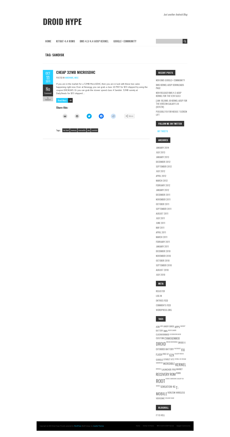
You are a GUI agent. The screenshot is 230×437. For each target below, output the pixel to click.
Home (48, 41)
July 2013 (160, 152)
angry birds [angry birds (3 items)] (168, 326)
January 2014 (162, 147)
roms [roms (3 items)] (178, 373)
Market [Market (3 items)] (179, 369)
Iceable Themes (98, 426)
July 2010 (160, 274)
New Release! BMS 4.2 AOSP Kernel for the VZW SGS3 (168, 94)
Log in (159, 295)
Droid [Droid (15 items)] (161, 344)
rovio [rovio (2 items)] (168, 378)
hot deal (66, 130)
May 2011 (160, 227)
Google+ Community (124, 41)
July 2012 (160, 171)
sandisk (94, 130)
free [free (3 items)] (164, 353)
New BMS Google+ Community (170, 80)
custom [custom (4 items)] (160, 338)
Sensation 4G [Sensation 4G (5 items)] (167, 387)
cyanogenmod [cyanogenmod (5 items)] (172, 338)
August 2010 (162, 270)
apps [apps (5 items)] (177, 327)
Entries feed (162, 300)
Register (160, 291)
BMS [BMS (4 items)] (166, 331)
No (48, 89)
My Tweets (162, 131)
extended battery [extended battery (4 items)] (165, 349)
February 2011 (163, 241)
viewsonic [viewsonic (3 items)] (160, 398)
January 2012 (162, 190)
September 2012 (164, 166)
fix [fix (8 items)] (183, 349)
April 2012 (161, 175)
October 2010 (163, 260)
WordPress (77, 426)
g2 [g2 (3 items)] (168, 353)
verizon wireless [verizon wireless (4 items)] (176, 392)
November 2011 (163, 199)
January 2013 (162, 157)
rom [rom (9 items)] (173, 374)
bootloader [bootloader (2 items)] (172, 330)
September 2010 (164, 265)
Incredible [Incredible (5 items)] (169, 363)
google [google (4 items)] (159, 359)
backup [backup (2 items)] (182, 326)
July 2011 (160, 218)
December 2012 (163, 161)
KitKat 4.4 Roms (65, 41)
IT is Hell (160, 415)
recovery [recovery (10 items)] (162, 374)
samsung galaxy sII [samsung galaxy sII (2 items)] (177, 378)
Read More (62, 100)
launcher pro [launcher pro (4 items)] (169, 369)
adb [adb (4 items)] (158, 326)
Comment (48, 93)
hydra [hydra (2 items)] (177, 359)
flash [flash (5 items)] (159, 354)
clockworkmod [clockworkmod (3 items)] (162, 334)
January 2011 (162, 246)
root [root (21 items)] (160, 380)
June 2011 (160, 223)
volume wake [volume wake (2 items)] (169, 398)
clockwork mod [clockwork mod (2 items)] (175, 334)
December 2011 (163, 194)
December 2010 (163, 251)
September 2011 (163, 208)
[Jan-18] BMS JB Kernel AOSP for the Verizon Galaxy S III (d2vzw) (171, 104)
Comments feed (163, 305)
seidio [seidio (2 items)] (158, 385)
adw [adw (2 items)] (161, 326)
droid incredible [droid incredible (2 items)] (172, 342)
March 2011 (161, 237)
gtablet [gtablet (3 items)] (167, 359)
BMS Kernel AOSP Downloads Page (170, 86)
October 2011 (162, 204)
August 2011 (162, 213)
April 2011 (161, 232)
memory (73, 130)
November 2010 (163, 255)
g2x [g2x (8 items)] (171, 354)
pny (88, 130)
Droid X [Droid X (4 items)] (181, 342)
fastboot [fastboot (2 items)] (177, 348)
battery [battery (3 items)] (159, 330)
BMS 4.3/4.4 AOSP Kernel (94, 41)
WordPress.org (164, 310)
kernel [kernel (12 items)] (180, 364)
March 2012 (162, 180)
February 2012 (163, 185)
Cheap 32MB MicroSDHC (75, 72)
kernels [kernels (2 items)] (158, 369)
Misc (76, 77)
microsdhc (82, 130)
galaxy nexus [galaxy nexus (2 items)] (179, 353)
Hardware (69, 77)
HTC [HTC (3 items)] (172, 359)
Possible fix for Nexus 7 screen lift (171, 113)
